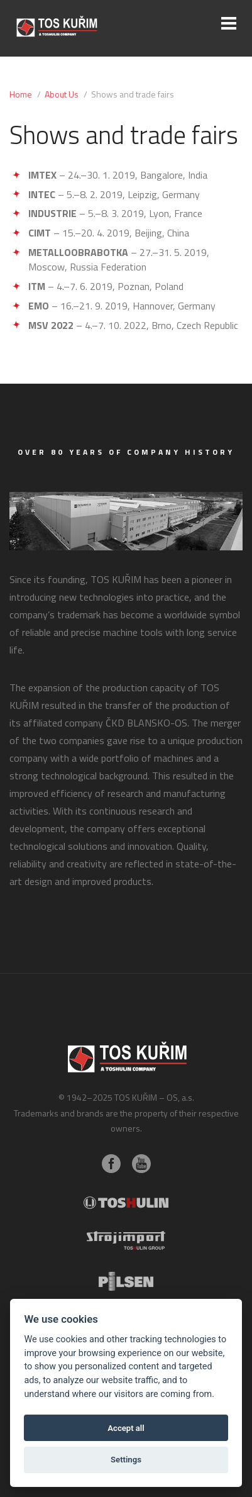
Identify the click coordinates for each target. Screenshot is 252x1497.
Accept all (125, 1428)
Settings (126, 1459)
